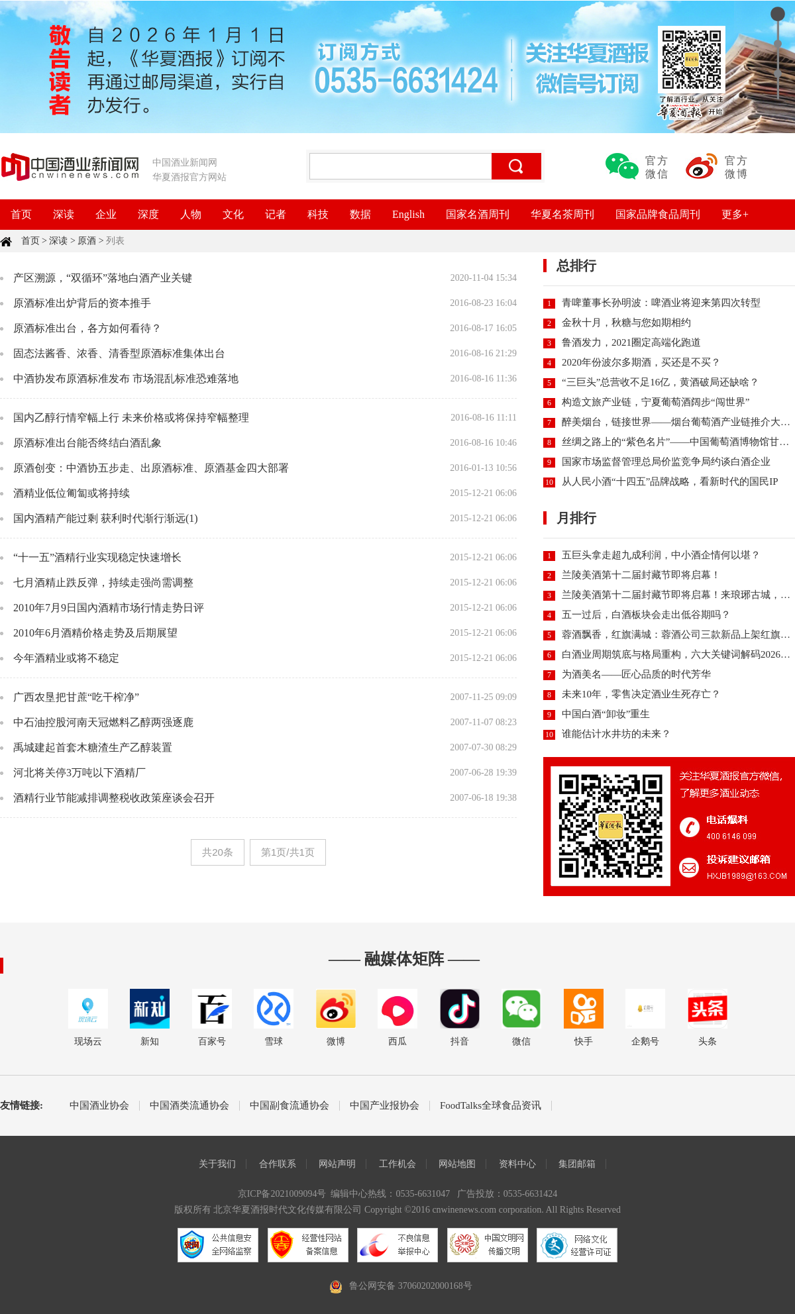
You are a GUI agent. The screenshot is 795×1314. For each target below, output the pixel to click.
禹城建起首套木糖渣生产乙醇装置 (92, 747)
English (408, 214)
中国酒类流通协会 (189, 1106)
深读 (63, 214)
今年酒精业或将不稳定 (66, 658)
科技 (318, 214)
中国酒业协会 (99, 1106)
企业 (106, 214)
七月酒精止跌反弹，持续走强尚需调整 (103, 582)
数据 (360, 214)
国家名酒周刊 (477, 214)
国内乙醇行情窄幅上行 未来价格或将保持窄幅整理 (131, 417)
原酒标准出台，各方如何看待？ (87, 328)
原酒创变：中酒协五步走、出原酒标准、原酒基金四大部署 (151, 468)
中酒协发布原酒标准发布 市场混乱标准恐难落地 (125, 378)
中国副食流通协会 (289, 1106)
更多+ (735, 214)
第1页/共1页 (288, 852)
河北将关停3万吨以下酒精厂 (79, 772)
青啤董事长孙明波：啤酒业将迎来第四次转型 (661, 302)
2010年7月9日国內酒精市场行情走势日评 (108, 607)
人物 (190, 214)
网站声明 (337, 1164)
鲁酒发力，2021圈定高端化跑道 (631, 342)
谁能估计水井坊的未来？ (616, 734)
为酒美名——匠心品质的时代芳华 (636, 674)
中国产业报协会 (384, 1106)
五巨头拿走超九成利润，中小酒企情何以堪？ (661, 555)
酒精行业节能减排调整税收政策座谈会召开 (114, 797)
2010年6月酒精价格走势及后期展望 (95, 632)
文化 (233, 214)
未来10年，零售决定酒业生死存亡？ (641, 694)
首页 (21, 214)
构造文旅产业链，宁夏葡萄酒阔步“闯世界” (655, 402)
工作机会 (397, 1164)
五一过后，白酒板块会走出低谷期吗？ (646, 614)
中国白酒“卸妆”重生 (606, 714)
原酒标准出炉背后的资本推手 (82, 303)
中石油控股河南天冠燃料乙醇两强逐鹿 (103, 722)
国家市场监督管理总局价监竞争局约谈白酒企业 (666, 461)
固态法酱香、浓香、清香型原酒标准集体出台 (119, 353)
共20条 (217, 852)
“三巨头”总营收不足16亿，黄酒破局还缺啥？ (660, 382)
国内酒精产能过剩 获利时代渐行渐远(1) (105, 518)
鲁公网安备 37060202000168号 (410, 1286)
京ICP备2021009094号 (282, 1194)
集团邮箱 (577, 1164)
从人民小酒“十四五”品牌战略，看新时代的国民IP (670, 481)
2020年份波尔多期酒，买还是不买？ (641, 362)
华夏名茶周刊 (562, 214)
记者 (275, 214)
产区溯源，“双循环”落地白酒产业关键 (102, 277)
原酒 (87, 241)
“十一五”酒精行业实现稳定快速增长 (97, 557)
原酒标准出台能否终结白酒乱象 (87, 442)
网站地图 (457, 1164)
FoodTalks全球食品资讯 (490, 1106)
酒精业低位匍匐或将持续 (71, 493)
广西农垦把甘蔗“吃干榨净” (76, 697)
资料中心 (517, 1164)
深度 (148, 214)
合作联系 (277, 1164)
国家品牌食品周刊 (657, 214)
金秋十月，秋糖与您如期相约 (626, 322)
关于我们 (217, 1164)
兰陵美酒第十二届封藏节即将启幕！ (641, 575)
